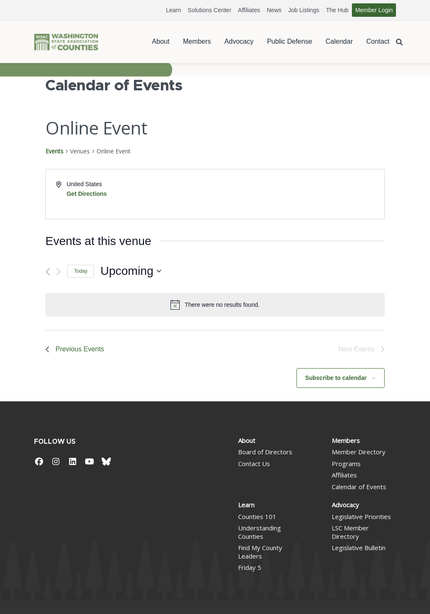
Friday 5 (249, 567)
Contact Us (254, 463)
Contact (377, 41)
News (274, 10)
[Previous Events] (47, 272)
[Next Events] (58, 272)
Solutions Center (209, 10)
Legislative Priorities (361, 516)
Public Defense (289, 41)
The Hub (337, 10)
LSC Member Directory (350, 532)
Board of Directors (265, 452)
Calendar (339, 41)
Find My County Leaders (260, 551)
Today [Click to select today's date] (80, 271)
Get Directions (87, 193)
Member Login (374, 10)
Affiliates (249, 10)
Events (54, 151)
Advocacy (238, 41)
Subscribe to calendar (336, 377)
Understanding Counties (259, 532)
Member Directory (358, 452)
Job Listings (303, 10)
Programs (346, 463)
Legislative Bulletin (358, 547)
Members (197, 41)
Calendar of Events (359, 486)
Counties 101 (257, 516)
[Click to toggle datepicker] (130, 271)
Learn (173, 10)
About (161, 41)
